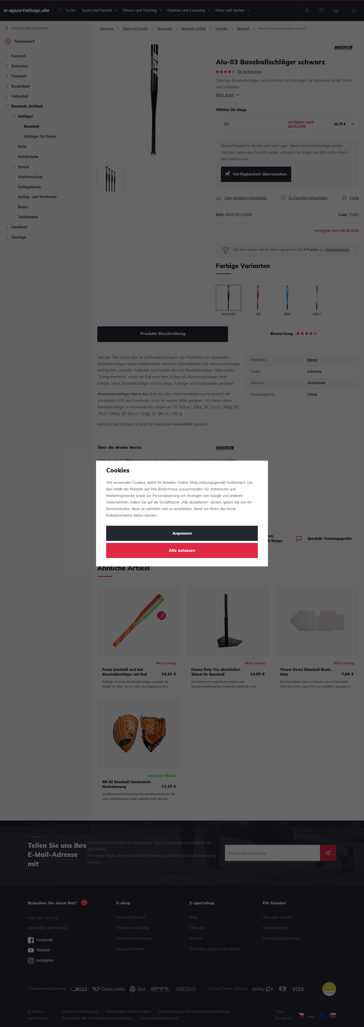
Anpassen (182, 534)
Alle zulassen (182, 551)
